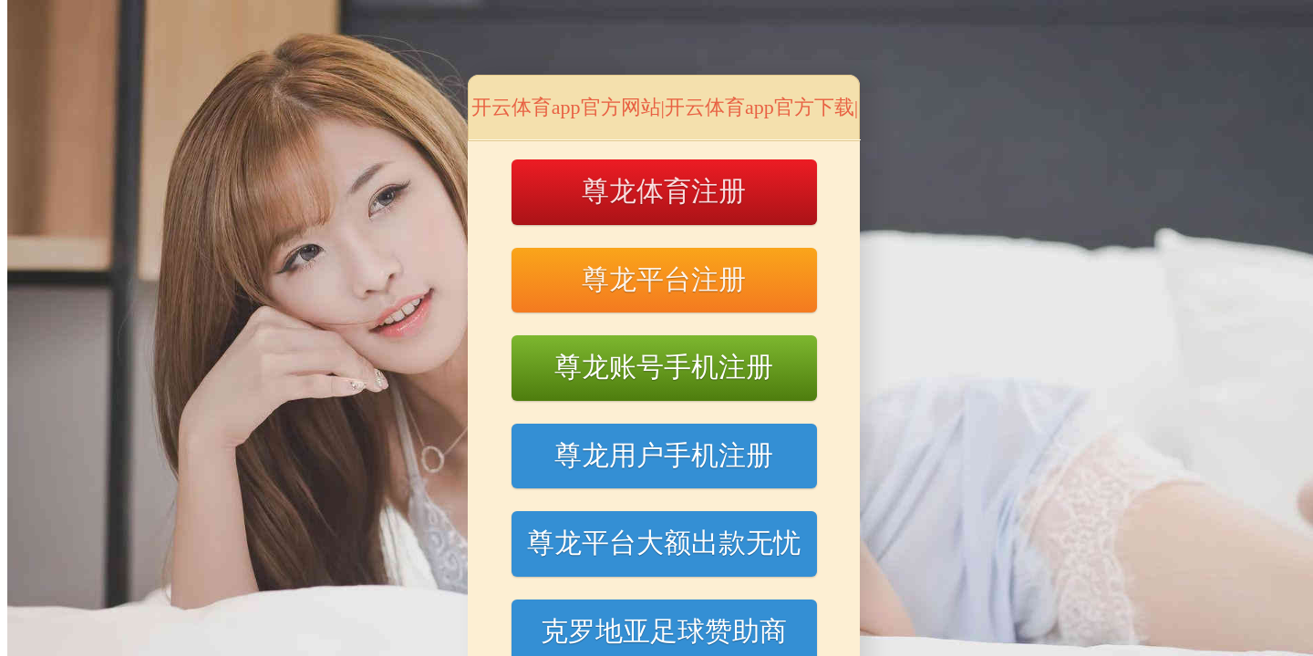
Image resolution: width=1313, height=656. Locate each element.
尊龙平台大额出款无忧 (664, 543)
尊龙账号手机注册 (663, 367)
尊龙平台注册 (664, 279)
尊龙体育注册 (664, 191)
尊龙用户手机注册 (663, 455)
